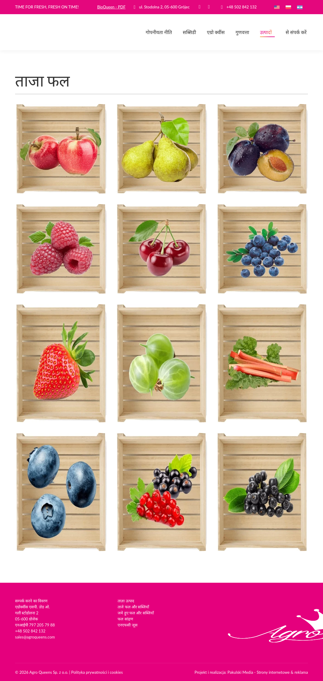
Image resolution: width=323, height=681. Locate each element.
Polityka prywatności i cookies (97, 672)
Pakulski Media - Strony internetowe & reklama (267, 672)
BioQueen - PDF (111, 7)
